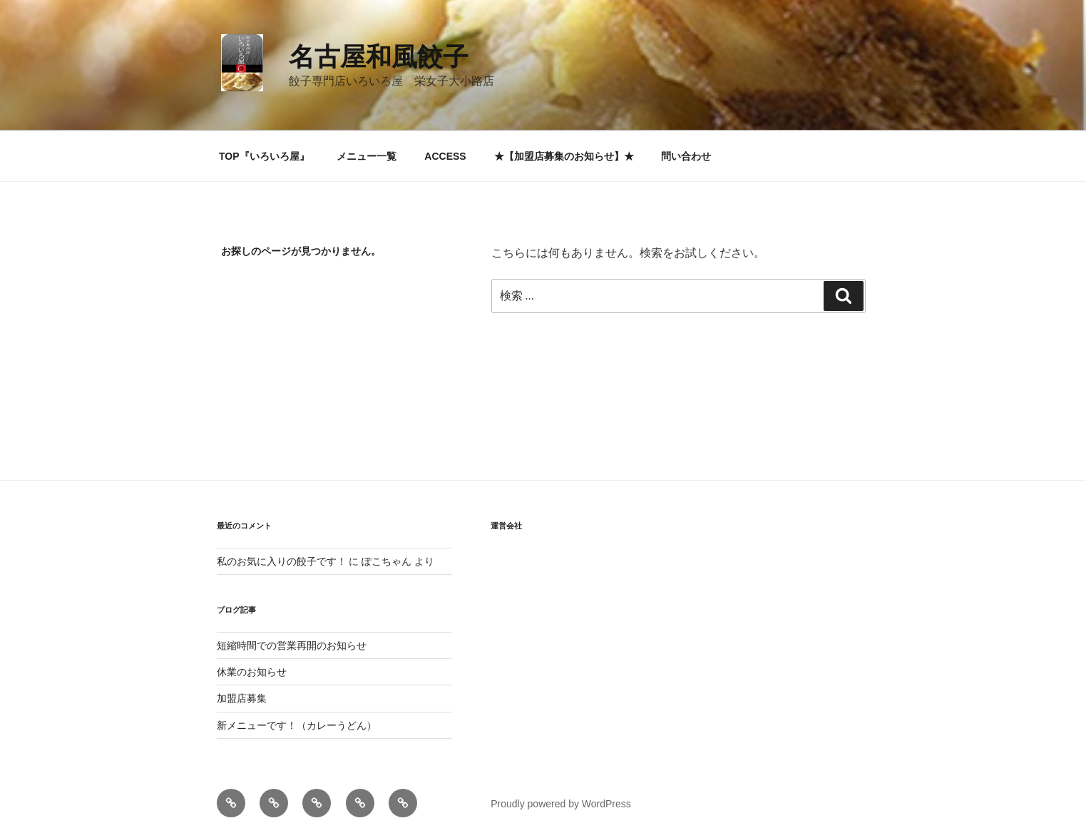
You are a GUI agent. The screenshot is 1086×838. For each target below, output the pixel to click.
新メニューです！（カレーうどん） (296, 725)
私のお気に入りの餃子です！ (282, 561)
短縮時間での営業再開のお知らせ (292, 645)
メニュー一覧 (366, 156)
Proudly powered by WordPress (561, 803)
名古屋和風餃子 (378, 56)
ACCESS (445, 156)
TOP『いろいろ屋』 (264, 156)
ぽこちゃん (386, 561)
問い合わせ (686, 156)
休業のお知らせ (252, 672)
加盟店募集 (242, 698)
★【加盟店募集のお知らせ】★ (564, 156)
